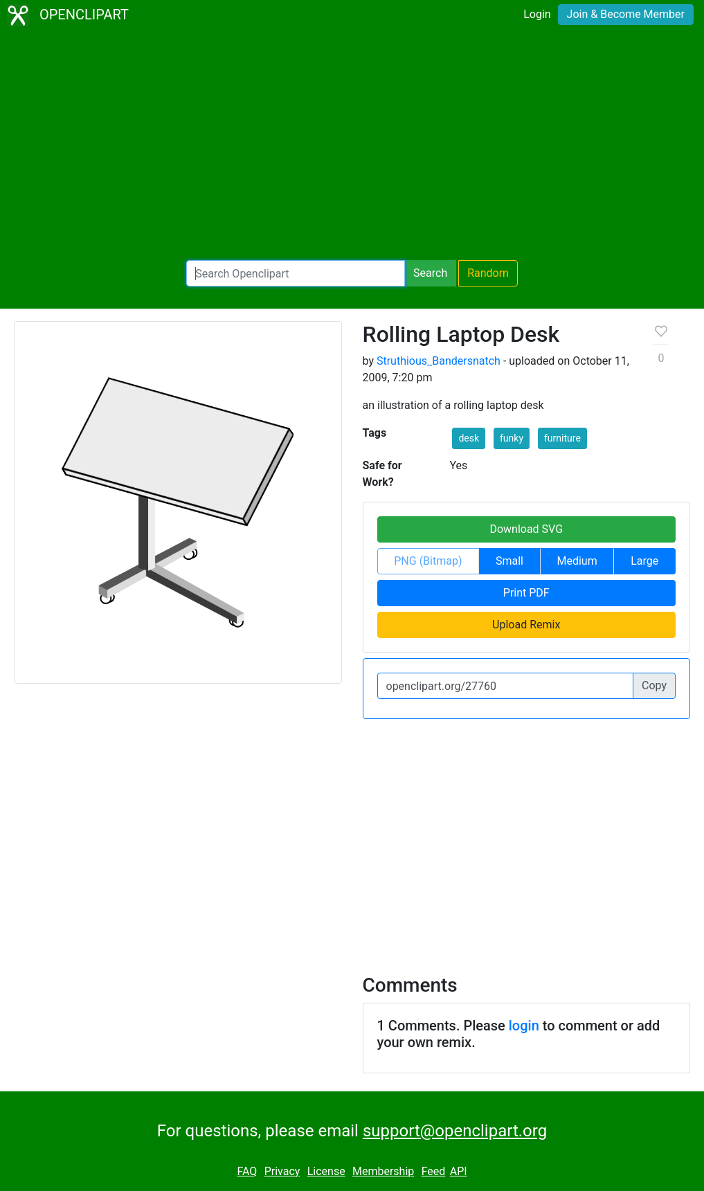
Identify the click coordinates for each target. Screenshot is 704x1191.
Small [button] (509, 560)
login (524, 1025)
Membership (383, 1171)
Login (536, 14)
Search (430, 273)
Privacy (282, 1171)
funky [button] (511, 438)
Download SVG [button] (526, 529)
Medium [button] (577, 560)
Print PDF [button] (526, 592)
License (326, 1171)
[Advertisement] (352, 145)
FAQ (247, 1171)
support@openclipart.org (455, 1130)
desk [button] (468, 438)
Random (488, 273)
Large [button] (644, 560)
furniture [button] (562, 438)
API (458, 1171)
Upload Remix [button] (526, 624)
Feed (434, 1171)
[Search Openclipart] (295, 273)
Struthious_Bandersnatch (438, 360)
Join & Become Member (626, 14)
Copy (654, 685)
